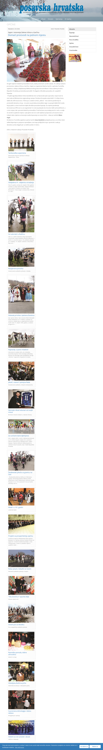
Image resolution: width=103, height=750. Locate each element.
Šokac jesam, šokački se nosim (19, 569)
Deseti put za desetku (16, 624)
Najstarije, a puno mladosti (18, 350)
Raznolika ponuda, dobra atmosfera (17, 653)
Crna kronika (73, 50)
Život (43, 19)
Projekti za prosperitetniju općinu (20, 536)
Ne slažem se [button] (84, 746)
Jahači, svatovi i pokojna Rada (19, 382)
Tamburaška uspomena (17, 153)
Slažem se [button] (95, 746)
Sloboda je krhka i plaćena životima (21, 315)
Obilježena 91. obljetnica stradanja (21, 182)
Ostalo (50, 19)
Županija (72, 33)
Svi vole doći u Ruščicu (16, 234)
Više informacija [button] (19, 747)
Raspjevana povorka (15, 268)
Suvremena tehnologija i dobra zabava (19, 712)
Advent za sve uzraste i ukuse (19, 737)
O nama (68, 19)
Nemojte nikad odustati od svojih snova (20, 411)
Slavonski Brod (73, 36)
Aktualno (35, 19)
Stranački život (73, 47)
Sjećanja (59, 19)
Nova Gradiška (73, 40)
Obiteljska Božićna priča (17, 683)
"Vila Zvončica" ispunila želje (18, 597)
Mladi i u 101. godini (15, 507)
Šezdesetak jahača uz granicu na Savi (20, 473)
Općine (71, 43)
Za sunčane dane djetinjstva (18, 436)
